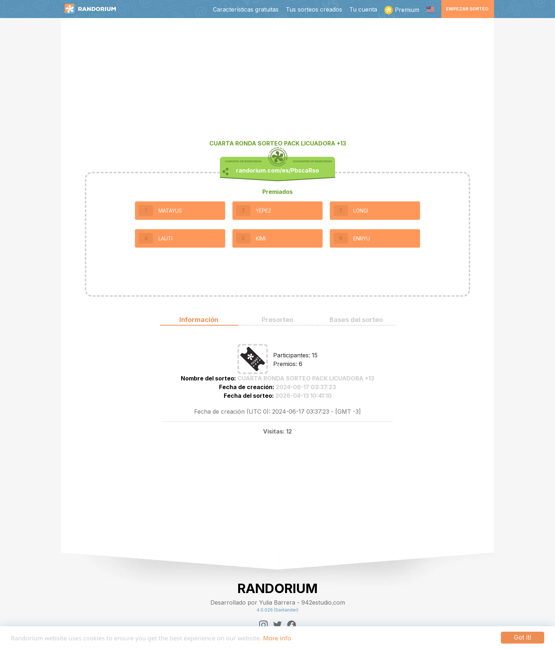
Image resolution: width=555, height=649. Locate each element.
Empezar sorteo (467, 9)
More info (277, 638)
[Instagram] (263, 624)
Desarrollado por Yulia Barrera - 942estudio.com (277, 602)
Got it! (522, 637)
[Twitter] (277, 624)
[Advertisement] (277, 81)
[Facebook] (291, 624)
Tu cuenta (363, 9)
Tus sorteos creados (314, 9)
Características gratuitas (246, 9)
